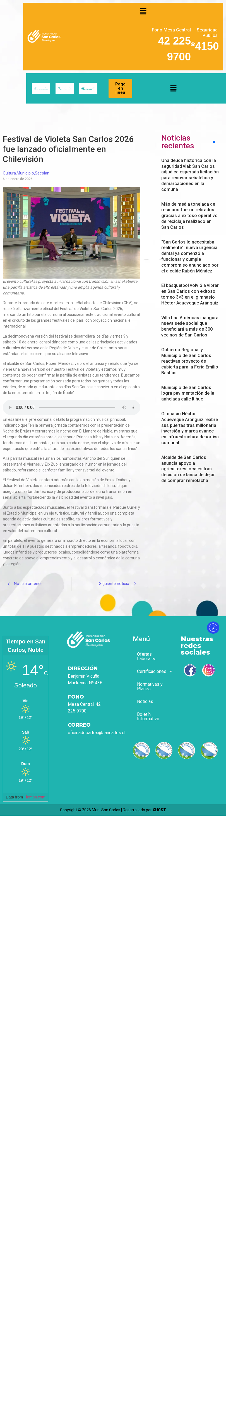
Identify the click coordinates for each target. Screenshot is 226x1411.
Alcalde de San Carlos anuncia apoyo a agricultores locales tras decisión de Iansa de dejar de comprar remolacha (188, 469)
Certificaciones (153, 672)
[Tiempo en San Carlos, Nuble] (25, 700)
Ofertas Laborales (147, 656)
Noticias (145, 701)
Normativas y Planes (150, 686)
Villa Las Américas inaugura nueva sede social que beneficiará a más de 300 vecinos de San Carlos (189, 326)
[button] (143, 11)
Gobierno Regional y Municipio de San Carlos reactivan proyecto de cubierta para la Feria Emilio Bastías (189, 361)
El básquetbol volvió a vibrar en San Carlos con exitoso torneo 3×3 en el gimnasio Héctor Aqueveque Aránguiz (190, 294)
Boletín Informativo (148, 716)
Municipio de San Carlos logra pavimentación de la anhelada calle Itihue (187, 393)
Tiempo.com (34, 797)
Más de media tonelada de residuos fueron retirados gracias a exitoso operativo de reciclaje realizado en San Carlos (189, 215)
